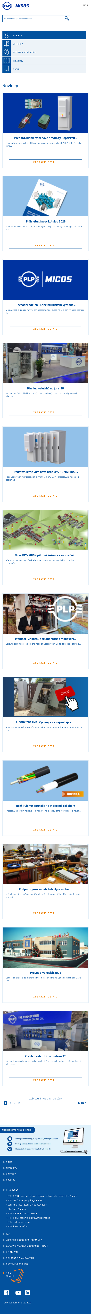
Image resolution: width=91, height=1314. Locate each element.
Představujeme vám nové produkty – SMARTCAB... (45, 472)
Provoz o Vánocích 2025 (45, 973)
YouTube (18, 1293)
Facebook (7, 1293)
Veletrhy (12, 44)
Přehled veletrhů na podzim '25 (45, 1056)
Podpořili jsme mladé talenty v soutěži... (45, 889)
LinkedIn (27, 1293)
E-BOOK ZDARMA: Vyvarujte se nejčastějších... (45, 722)
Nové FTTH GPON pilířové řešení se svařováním (45, 555)
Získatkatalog (10, 1275)
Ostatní (11, 69)
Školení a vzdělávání (19, 52)
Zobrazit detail (45, 162)
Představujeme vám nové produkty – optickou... (45, 138)
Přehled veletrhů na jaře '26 (45, 388)
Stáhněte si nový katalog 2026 (45, 221)
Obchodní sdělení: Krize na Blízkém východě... (45, 305)
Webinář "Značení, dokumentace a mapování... (45, 639)
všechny (12, 35)
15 (19, 1103)
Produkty (12, 61)
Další (83, 1103)
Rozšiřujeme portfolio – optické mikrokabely (45, 806)
